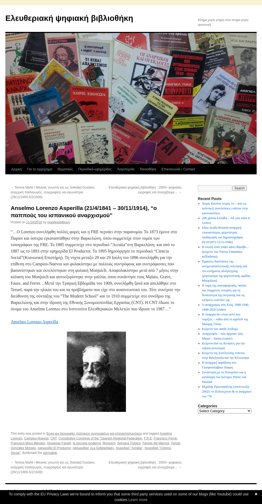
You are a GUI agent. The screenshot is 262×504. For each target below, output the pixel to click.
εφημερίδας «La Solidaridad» (93, 448)
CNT (54, 438)
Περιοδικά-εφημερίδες (95, 169)
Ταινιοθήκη (148, 169)
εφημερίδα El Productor (54, 448)
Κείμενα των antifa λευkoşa (220, 329)
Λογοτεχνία (125, 169)
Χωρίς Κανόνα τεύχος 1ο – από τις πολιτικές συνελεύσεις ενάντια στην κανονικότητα (225, 208)
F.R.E (148, 438)
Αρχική (16, 169)
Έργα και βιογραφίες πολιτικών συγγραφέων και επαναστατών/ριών (94, 433)
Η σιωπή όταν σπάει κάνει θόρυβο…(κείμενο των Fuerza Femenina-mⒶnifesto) (225, 251)
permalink (50, 453)
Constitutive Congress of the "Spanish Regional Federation (100, 438)
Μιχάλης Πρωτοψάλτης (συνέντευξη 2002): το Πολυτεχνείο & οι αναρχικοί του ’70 (226, 391)
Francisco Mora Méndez (28, 443)
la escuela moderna (87, 443)
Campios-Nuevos (36, 438)
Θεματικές (65, 169)
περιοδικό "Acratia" (129, 448)
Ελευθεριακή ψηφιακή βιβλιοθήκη (69, 18)
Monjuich (109, 443)
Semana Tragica (128, 443)
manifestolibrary (58, 222)
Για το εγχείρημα (39, 169)
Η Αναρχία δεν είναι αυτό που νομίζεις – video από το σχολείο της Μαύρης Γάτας (225, 319)
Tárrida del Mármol (155, 443)
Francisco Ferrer (165, 438)
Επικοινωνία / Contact (178, 169)
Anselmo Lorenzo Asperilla (34, 321)
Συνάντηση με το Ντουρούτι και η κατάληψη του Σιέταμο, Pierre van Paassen (224, 377)
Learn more (138, 500)
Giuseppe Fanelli (59, 443)
